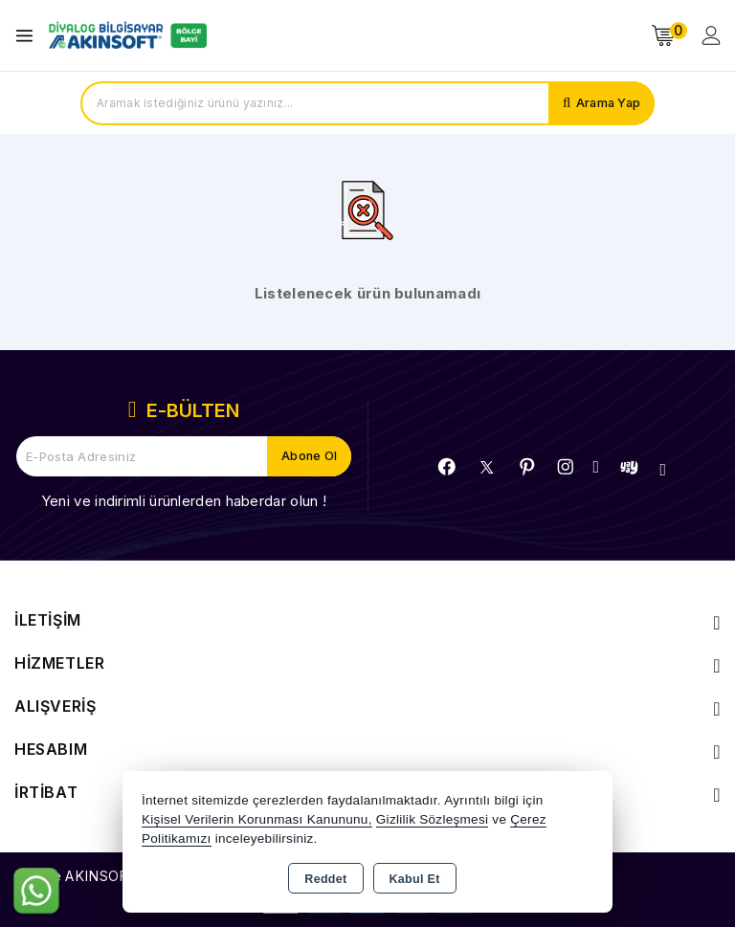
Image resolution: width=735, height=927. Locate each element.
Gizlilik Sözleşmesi (432, 819)
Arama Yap (606, 103)
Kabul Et (415, 879)
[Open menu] (29, 36)
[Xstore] (125, 35)
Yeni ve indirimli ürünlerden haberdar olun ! (183, 501)
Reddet (325, 879)
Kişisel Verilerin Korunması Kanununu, (257, 819)
